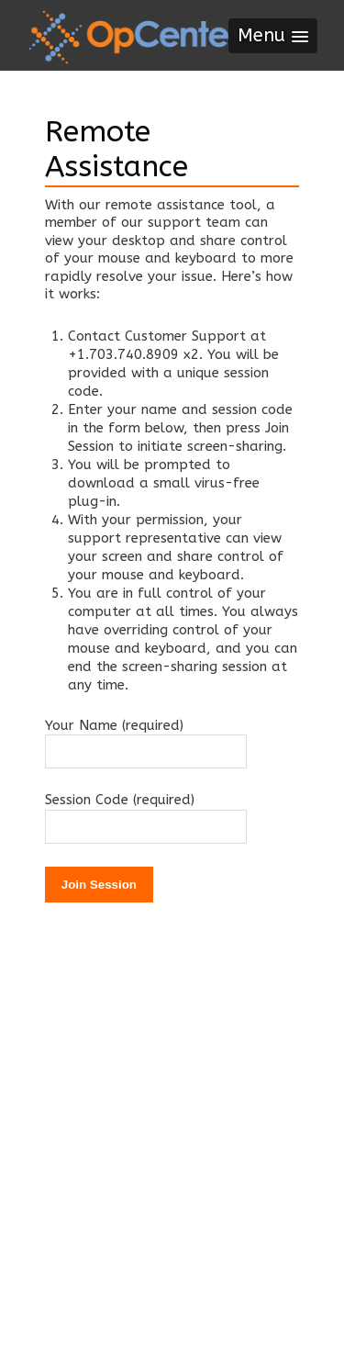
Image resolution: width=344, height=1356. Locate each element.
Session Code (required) (119, 799)
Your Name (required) (114, 725)
